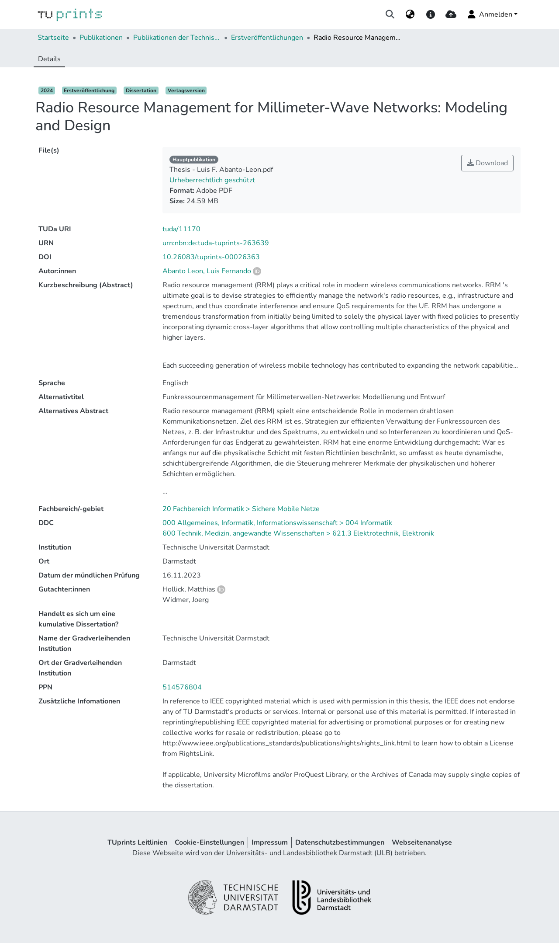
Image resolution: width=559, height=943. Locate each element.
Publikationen (101, 37)
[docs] (430, 14)
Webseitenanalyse (422, 842)
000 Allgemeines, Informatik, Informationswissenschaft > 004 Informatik (277, 523)
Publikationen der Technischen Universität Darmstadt (177, 37)
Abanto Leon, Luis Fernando (206, 271)
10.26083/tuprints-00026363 (211, 257)
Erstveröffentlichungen (267, 37)
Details (49, 59)
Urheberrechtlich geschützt (212, 180)
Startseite (53, 37)
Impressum (270, 842)
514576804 (182, 687)
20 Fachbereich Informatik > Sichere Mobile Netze (241, 509)
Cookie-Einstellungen (209, 842)
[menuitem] (410, 14)
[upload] (450, 14)
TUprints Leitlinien (137, 842)
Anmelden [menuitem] (489, 14)
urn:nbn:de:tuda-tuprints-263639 (215, 243)
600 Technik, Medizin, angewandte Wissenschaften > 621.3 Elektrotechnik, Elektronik (298, 533)
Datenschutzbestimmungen (339, 842)
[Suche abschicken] (390, 14)
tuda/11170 (181, 229)
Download (487, 163)
